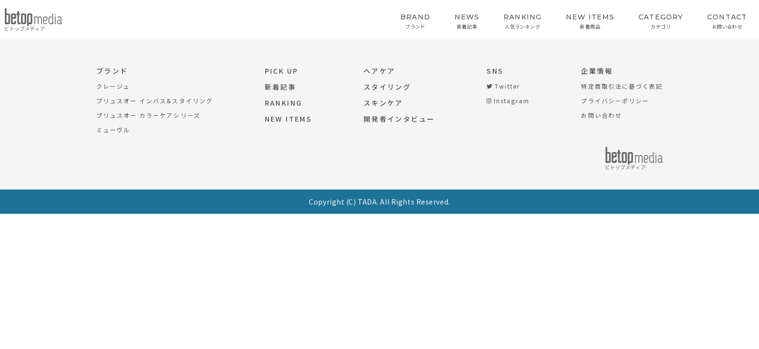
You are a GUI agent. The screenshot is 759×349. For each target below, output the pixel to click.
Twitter (503, 86)
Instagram (507, 100)
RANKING (284, 103)
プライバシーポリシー (615, 100)
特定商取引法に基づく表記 (621, 86)
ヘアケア (379, 71)
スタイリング (387, 87)
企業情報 (597, 71)
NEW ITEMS (288, 119)
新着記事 (281, 87)
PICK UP (282, 71)
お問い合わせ (601, 115)
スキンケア (383, 103)
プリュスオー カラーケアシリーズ (148, 115)
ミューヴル (113, 130)
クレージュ (113, 86)
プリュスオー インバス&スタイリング (154, 100)
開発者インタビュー (399, 119)
